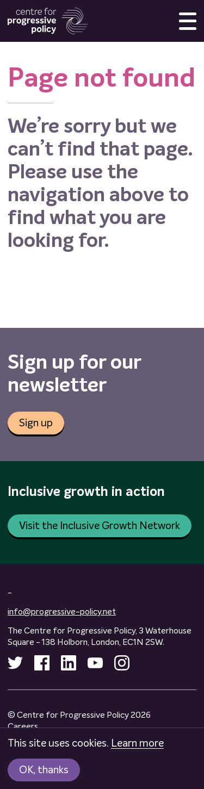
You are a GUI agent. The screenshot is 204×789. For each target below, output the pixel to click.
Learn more (137, 743)
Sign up (36, 423)
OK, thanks (44, 770)
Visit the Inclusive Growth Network (99, 526)
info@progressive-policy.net (62, 611)
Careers (23, 726)
